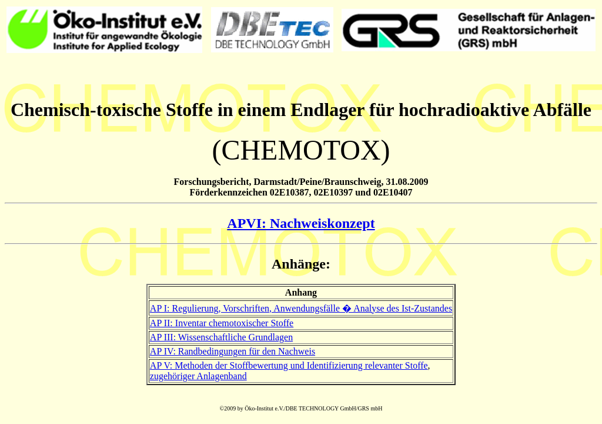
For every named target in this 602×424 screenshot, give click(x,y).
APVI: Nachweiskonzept (300, 223)
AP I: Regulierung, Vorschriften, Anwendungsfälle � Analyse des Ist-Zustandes (301, 308)
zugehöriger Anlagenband (198, 376)
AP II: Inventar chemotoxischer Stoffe (221, 323)
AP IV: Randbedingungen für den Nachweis (232, 351)
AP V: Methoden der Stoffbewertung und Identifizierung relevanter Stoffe (289, 365)
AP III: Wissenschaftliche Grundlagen (221, 337)
